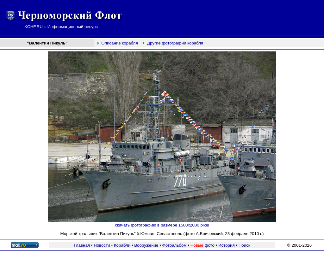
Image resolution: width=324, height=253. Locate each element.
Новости (102, 245)
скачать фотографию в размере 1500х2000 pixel (162, 225)
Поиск (244, 245)
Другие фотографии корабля (175, 43)
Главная (82, 245)
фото (202, 245)
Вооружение (146, 245)
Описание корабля (119, 43)
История (226, 245)
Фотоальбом (174, 245)
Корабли (122, 245)
